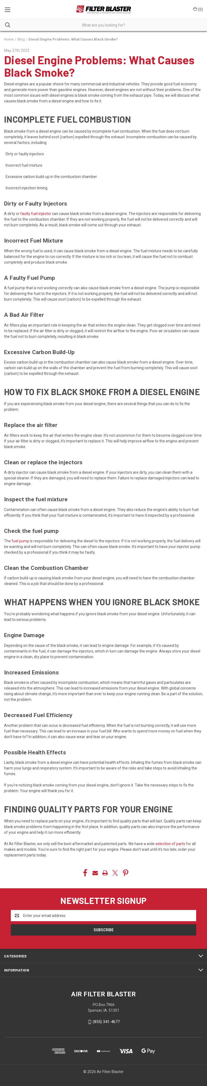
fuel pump (20, 541)
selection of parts (170, 844)
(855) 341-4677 (106, 1021)
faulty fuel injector (35, 213)
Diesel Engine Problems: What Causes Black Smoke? (99, 66)
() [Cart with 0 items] (198, 9)
